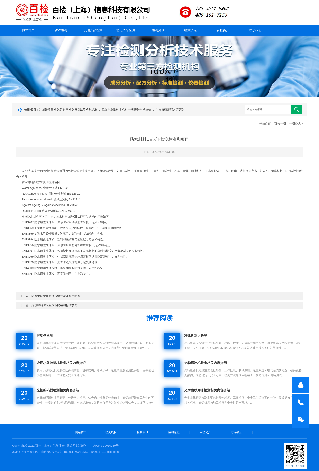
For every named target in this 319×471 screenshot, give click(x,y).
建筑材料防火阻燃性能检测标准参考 (54, 305)
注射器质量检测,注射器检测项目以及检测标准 (68, 109)
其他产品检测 (93, 30)
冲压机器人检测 (195, 335)
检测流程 (190, 30)
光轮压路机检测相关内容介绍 (205, 363)
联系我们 (255, 30)
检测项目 (111, 432)
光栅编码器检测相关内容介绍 (58, 390)
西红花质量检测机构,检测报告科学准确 (127, 109)
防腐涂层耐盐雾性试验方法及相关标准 (55, 296)
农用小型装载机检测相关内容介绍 (61, 363)
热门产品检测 (125, 30)
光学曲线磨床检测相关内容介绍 (207, 390)
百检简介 (223, 30)
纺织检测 (61, 30)
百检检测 (280, 123)
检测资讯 (158, 30)
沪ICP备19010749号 (105, 445)
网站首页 (28, 30)
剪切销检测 (45, 335)
